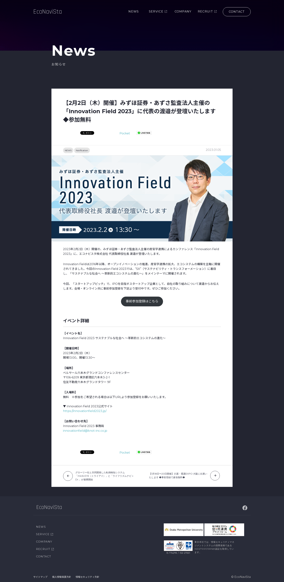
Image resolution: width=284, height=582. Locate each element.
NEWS (68, 150)
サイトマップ (40, 576)
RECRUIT (43, 549)
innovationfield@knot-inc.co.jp (85, 430)
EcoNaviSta (47, 12)
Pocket (125, 133)
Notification (82, 150)
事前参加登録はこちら (142, 301)
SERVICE (42, 534)
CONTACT (43, 556)
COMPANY (44, 541)
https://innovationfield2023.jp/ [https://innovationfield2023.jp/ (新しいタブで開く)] (84, 411)
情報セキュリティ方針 (87, 576)
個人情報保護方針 (61, 576)
